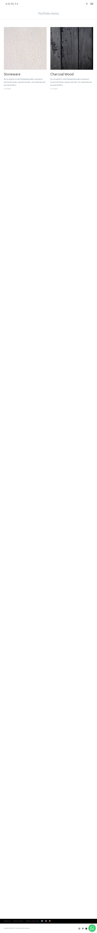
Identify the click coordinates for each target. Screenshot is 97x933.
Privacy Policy (18, 921)
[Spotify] (86, 928)
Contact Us (7, 921)
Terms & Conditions (32, 921)
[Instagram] (79, 928)
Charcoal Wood (62, 74)
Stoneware (12, 74)
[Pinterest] (82, 928)
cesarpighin (8, 88)
